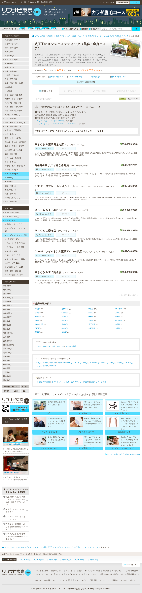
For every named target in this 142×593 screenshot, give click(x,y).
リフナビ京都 (51, 560)
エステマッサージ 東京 (80, 382)
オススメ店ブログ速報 (92, 571)
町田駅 (37, 328)
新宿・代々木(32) (10, 59)
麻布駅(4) (6, 321)
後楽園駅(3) (7, 341)
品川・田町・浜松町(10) (13, 83)
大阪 (23, 29)
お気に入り (94, 29)
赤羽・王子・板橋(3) (12, 158)
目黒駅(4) (6, 309)
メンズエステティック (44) (16, 235)
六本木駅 (65, 316)
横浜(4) (45, 366)
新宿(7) (45, 363)
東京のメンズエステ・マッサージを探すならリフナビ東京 (72, 589)
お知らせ (38, 580)
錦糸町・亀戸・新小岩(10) (14, 166)
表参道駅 (38, 316)
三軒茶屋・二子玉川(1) (13, 150)
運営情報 (93, 580)
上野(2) (85, 363)
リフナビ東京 (79, 560)
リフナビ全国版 (9, 560)
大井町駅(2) (7, 349)
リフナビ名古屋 (66, 560)
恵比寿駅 (65, 309)
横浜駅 (37, 332)
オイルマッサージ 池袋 (60, 382)
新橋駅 (37, 320)
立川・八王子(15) (10, 174)
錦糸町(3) (120, 363)
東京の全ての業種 (11, 212)
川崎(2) (53, 366)
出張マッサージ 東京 (98, 382)
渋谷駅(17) (7, 286)
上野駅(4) (6, 337)
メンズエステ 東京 (43, 382)
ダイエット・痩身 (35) (14, 247)
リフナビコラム (117, 571)
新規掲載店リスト (57, 571)
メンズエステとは (41, 574)
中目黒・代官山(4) (11, 75)
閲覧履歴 (84, 29)
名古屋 (45, 29)
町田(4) (112, 363)
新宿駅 (91, 309)
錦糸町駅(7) (7, 364)
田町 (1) (8, 91)
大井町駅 (65, 324)
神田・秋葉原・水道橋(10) (14, 123)
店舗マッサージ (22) (13, 224)
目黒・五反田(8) (10, 79)
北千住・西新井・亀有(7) (13, 146)
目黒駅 (91, 313)
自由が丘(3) (94, 363)
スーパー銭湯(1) (72, 346)
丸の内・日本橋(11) (11, 115)
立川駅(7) (6, 372)
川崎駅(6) (6, 380)
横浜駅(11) (7, 376)
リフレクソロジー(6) (43, 346)
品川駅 (117, 313)
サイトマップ (104, 580)
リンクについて (91, 574)
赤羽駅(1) (6, 357)
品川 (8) (8, 87)
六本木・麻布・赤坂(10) (13, 99)
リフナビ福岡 (92, 560)
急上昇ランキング (57, 574)
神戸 (30, 29)
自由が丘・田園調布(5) (13, 130)
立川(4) (38, 366)
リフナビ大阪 (25, 560)
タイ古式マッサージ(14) (13, 267)
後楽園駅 (118, 320)
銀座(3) (69, 363)
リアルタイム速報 (41, 571)
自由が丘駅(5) (8, 345)
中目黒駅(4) (7, 305)
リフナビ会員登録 (66, 580)
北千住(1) (104, 363)
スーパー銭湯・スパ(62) (13, 275)
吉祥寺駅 (91, 328)
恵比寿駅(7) (7, 290)
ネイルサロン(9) (10, 251)
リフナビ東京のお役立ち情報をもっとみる (122, 454)
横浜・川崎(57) (10, 202)
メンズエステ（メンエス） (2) (16, 229)
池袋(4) (53, 363)
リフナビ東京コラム (70, 29)
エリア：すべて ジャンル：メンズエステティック (56, 124)
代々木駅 (118, 309)
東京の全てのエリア (11, 40)
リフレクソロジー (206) (15, 259)
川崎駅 (64, 332)
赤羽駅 (117, 324)
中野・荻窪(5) (9, 134)
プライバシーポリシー (128, 580)
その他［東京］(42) (11, 198)
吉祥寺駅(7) (7, 368)
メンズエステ (9, 220)
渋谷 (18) (9, 52)
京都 (37, 29)
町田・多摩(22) (10, 162)
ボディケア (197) (12, 263)
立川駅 (117, 328)
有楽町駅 (65, 320)
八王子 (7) (9, 178)
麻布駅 (91, 316)
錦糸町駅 (65, 328)
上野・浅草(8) (9, 119)
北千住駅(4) (7, 353)
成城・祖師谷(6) (10, 154)
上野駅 (91, 320)
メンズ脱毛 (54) (12, 239)
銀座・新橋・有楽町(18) (13, 107)
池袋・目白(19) (10, 71)
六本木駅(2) (7, 317)
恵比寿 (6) (9, 56)
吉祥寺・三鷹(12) (10, 170)
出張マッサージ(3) (11, 44)
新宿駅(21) (7, 294)
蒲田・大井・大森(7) (12, 138)
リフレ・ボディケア (11, 255)
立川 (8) (8, 181)
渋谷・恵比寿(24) (10, 48)
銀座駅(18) (7, 325)
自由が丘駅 (39, 324)
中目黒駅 (65, 313)
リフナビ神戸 (38, 560)
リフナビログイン (81, 580)
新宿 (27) (9, 63)
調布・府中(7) (9, 186)
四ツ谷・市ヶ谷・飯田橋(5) (14, 142)
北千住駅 (91, 324)
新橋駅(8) (6, 329)
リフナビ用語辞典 (132, 571)
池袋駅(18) (7, 302)
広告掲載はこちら (117, 574)
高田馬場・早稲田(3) (12, 103)
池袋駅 (37, 313)
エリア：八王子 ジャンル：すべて (50, 121)
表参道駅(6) (7, 313)
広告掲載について (50, 580)
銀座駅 (117, 316)
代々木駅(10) (8, 297)
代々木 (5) (9, 67)
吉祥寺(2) (129, 363)
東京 (53, 29)
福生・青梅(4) (9, 194)
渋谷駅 (37, 309)
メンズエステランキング (74, 574)
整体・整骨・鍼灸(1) (12, 271)
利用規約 (115, 580)
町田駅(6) (6, 361)
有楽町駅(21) (8, 333)
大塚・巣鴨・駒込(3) (12, 126)
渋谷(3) (38, 363)
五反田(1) (61, 363)
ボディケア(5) (58, 346)
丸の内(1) (77, 363)
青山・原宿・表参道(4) (13, 95)
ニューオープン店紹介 (74, 571)
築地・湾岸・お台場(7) (13, 111)
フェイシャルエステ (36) (15, 243)
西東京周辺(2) (9, 190)
